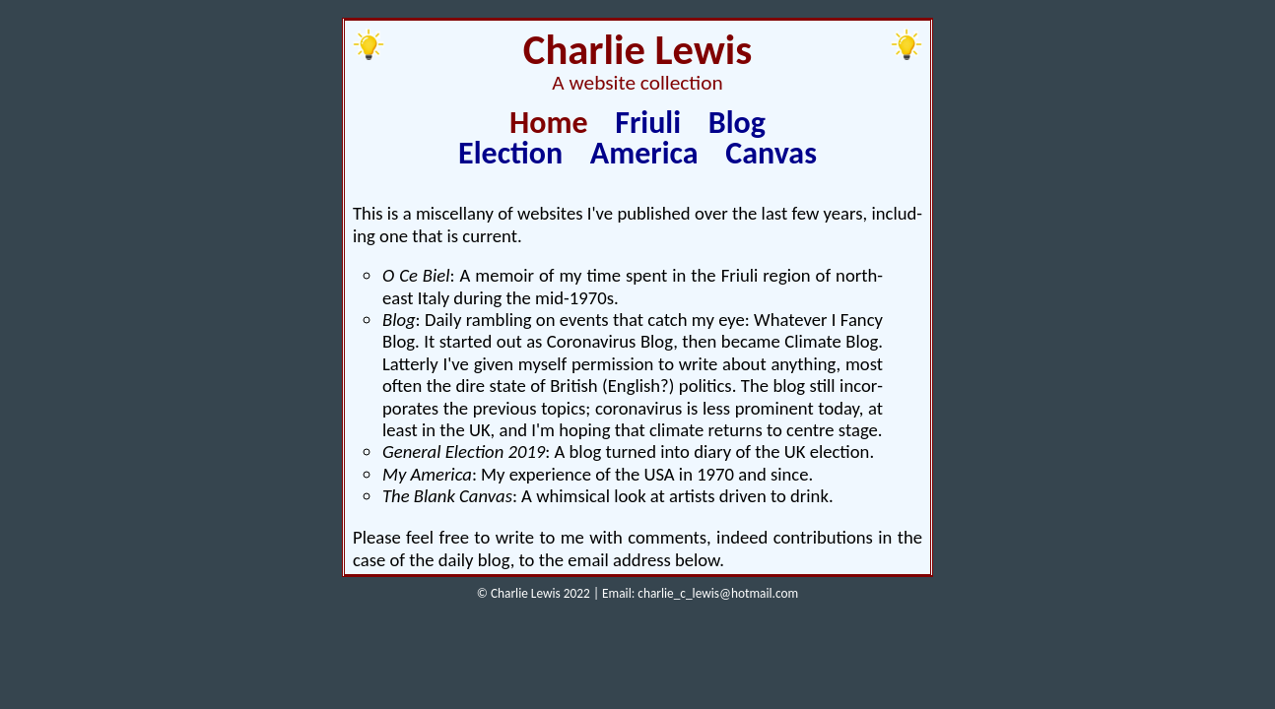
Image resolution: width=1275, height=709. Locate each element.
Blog (737, 122)
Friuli (648, 122)
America (644, 153)
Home (548, 122)
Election (510, 153)
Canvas (771, 153)
